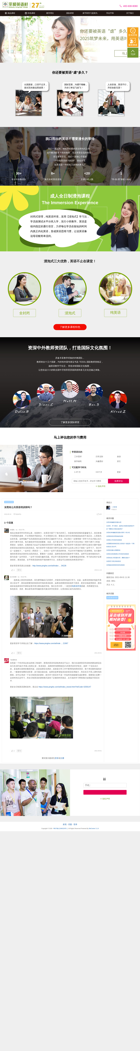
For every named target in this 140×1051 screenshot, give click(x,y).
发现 (64, 824)
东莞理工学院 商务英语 (113, 561)
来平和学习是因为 (89, 13)
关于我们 (130, 13)
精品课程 (10, 13)
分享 (99, 514)
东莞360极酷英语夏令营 (113, 522)
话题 (70, 824)
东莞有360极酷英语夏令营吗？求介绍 (118, 532)
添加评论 (17, 514)
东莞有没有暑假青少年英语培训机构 (117, 554)
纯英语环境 (76, 586)
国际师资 (70, 13)
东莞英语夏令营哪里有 (113, 550)
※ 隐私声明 (100, 486)
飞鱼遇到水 (13, 660)
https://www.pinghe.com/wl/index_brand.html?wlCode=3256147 (64, 687)
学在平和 (110, 13)
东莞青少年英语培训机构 (114, 540)
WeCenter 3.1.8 (94, 828)
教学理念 (50, 13)
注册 (62, 758)
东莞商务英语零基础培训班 (114, 536)
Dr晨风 (12, 530)
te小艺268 (13, 577)
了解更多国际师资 (70, 422)
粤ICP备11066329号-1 (60, 828)
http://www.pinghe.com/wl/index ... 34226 (49, 566)
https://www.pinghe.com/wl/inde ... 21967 (51, 643)
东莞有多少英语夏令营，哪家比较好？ (118, 558)
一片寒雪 (114, 507)
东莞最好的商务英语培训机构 (115, 565)
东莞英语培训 (9, 502)
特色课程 (30, 13)
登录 (57, 758)
